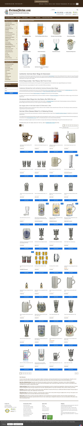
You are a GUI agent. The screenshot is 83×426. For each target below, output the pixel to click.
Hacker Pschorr (54, 91)
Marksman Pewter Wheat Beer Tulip (25, 338)
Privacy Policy (72, 421)
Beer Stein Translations (27, 409)
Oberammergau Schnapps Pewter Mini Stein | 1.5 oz (70, 194)
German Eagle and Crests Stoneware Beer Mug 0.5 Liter (70, 339)
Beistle (6, 74)
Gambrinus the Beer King (27, 410)
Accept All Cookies (18, 424)
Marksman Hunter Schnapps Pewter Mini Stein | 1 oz (56, 194)
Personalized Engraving (9, 17)
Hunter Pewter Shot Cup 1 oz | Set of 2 (40, 169)
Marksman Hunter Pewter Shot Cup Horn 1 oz (41, 145)
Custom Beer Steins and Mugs (28, 406)
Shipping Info (38, 17)
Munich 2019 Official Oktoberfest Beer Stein (26, 362)
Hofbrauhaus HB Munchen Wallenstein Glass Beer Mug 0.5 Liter (56, 145)
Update (11, 93)
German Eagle (51, 76)
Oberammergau (7, 42)
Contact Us (32, 17)
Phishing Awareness (64, 3)
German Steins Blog (26, 405)
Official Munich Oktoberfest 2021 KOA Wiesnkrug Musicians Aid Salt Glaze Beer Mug (41, 218)
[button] (11, 86)
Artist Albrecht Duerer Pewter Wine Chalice (56, 241)
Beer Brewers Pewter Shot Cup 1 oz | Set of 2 (26, 169)
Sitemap (43, 405)
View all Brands (7, 79)
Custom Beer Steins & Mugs (47, 17)
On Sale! (6, 53)
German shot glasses (54, 95)
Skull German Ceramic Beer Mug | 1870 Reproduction (26, 145)
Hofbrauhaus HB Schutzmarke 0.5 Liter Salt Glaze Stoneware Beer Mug (26, 242)
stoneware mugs (50, 101)
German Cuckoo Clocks (9, 48)
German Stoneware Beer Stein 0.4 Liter (70, 145)
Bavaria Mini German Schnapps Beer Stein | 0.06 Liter (41, 291)
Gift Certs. (46, 3)
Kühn (6, 71)
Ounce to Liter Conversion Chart (41, 1)
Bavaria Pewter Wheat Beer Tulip (54, 314)
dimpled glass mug (68, 90)
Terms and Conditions (45, 409)
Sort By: (60, 127)
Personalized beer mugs (31, 117)
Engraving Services (26, 415)
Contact (53, 3)
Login (71, 3)
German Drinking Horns (9, 51)
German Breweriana (8, 35)
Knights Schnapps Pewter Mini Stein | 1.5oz (56, 362)
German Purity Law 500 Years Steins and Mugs (10, 47)
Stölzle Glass (7, 70)
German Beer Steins (8, 23)
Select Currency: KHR (19, 3)
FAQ (68, 3)
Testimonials (58, 3)
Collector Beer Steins (8, 50)
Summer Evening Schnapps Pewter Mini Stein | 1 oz (26, 194)
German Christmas (8, 27)
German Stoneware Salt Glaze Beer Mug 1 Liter (56, 291)
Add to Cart (26, 151)
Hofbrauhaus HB (8, 76)
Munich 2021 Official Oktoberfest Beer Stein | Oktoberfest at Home (70, 218)
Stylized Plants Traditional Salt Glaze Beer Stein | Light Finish (41, 315)
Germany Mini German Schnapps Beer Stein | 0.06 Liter (26, 291)
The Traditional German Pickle (28, 413)
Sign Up (74, 3)
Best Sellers (18, 17)
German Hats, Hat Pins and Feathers (9, 40)
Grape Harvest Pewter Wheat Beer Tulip (70, 314)
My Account (41, 3)
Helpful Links (44, 406)
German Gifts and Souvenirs (10, 34)
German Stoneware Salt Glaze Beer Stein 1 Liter (70, 291)
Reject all (10, 424)
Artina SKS (7, 78)
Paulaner (60, 91)
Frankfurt (43, 93)
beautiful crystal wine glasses (61, 113)
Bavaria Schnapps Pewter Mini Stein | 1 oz (41, 193)
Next (77, 125)
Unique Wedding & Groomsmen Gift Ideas (9, 44)
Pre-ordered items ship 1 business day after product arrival (69, 411)
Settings (4, 424)
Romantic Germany (8, 57)
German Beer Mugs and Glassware (9, 29)
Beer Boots (7, 31)
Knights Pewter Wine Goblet (68, 362)
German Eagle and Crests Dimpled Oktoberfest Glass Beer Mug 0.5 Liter (40, 363)
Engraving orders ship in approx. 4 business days (68, 407)
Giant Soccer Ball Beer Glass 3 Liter (69, 169)
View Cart (50, 3)
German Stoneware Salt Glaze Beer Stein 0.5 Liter (26, 315)
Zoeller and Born (8, 73)
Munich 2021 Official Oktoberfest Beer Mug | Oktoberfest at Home (56, 218)
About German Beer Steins (27, 414)
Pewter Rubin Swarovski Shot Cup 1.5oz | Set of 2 (26, 266)
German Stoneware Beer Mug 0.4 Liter (55, 169)
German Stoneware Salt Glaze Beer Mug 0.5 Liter (56, 339)
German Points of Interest (27, 411)
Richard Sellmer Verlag (9, 68)
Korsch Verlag (7, 67)
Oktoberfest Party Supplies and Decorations (9, 38)
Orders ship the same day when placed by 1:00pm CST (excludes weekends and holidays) (69, 406)
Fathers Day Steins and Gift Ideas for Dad (9, 25)
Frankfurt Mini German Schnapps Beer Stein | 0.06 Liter (71, 266)
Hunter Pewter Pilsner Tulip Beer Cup (69, 241)
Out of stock (41, 151)
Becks (44, 91)
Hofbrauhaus (48, 91)
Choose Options (71, 175)
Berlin (35, 93)
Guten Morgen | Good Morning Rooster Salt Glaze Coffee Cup (41, 339)
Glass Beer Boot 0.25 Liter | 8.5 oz (25, 217)
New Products (25, 17)
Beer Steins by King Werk (9, 64)
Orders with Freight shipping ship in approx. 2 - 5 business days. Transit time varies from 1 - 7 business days (69, 413)
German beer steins (50, 122)
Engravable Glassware (9, 32)
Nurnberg (38, 93)
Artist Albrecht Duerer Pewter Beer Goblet (41, 241)
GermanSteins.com (8, 65)
